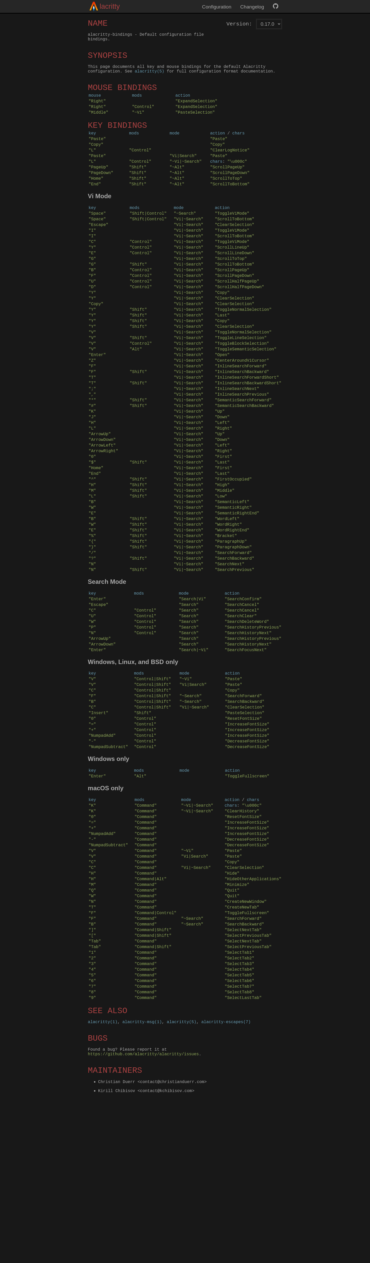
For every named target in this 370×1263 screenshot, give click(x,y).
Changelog (252, 7)
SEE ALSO (107, 1168)
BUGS (98, 1198)
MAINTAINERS (115, 1233)
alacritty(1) (102, 1180)
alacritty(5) (149, 78)
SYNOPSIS (107, 60)
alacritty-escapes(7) (226, 1180)
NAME (98, 24)
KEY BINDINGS (117, 139)
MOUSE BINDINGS (122, 95)
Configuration (216, 7)
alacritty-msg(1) (142, 1180)
